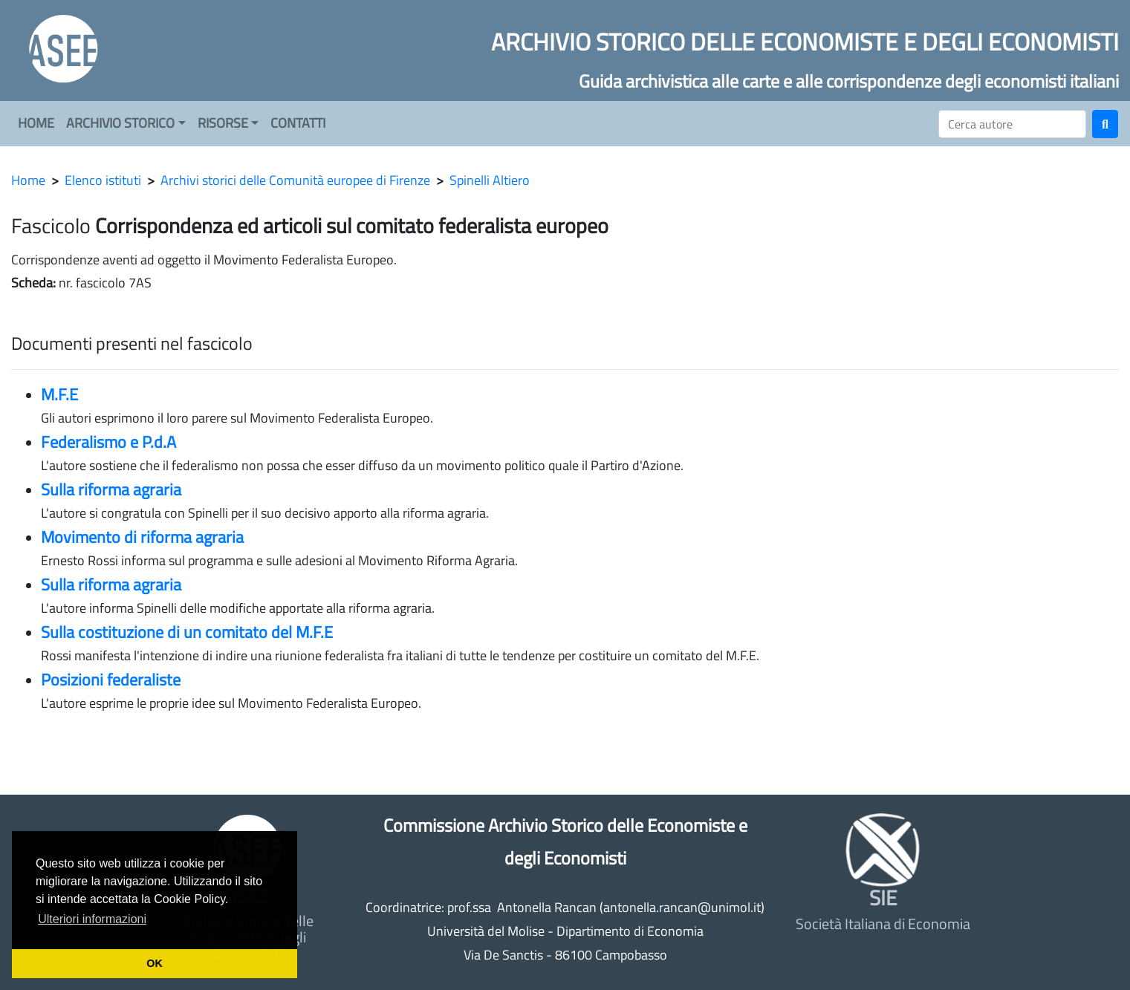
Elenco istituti (103, 180)
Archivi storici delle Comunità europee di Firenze (295, 180)
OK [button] (154, 963)
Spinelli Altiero (489, 180)
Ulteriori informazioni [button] (92, 919)
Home (28, 180)
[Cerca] (1012, 124)
